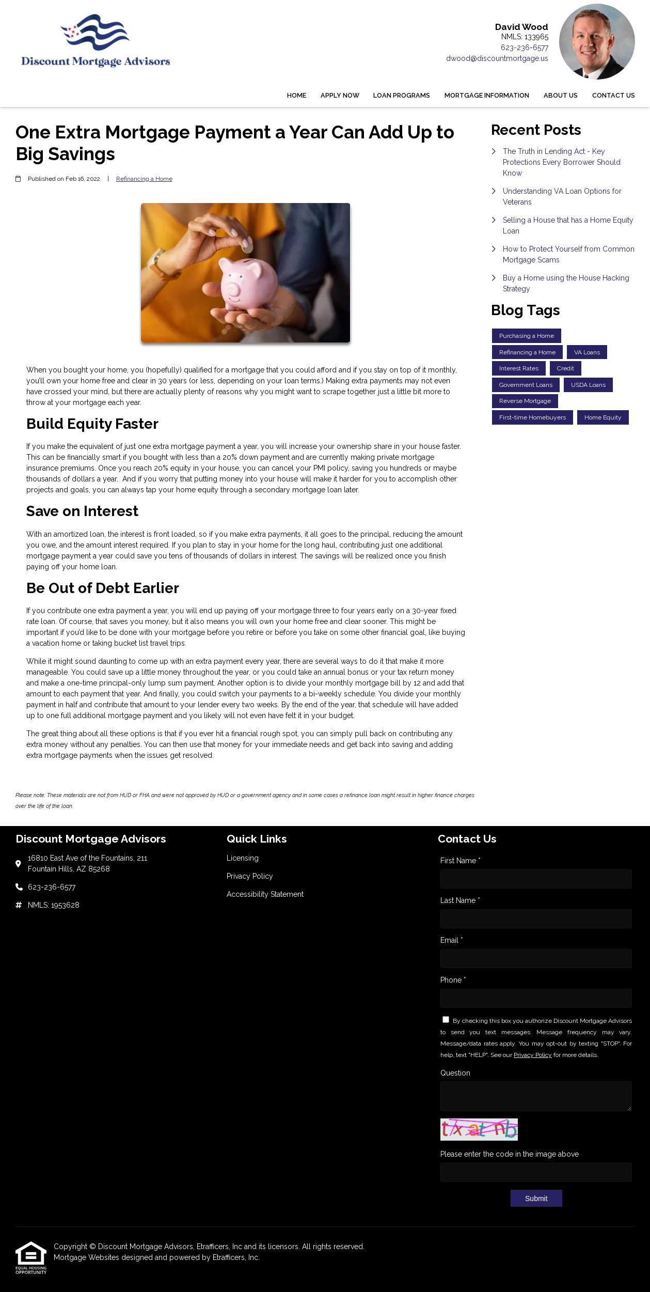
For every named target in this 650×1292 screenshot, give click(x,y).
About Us (561, 95)
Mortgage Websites (87, 1257)
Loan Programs (401, 95)
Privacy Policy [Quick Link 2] (250, 876)
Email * (451, 940)
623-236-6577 (524, 47)
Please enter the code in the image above (509, 1154)
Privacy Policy (533, 1054)
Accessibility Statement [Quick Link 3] (265, 894)
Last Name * (460, 900)
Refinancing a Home (144, 178)
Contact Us (613, 95)
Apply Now (340, 95)
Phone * (453, 980)
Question (455, 1073)
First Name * (460, 861)
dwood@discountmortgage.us (497, 58)
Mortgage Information (487, 95)
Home (296, 95)
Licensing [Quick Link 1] (243, 858)
